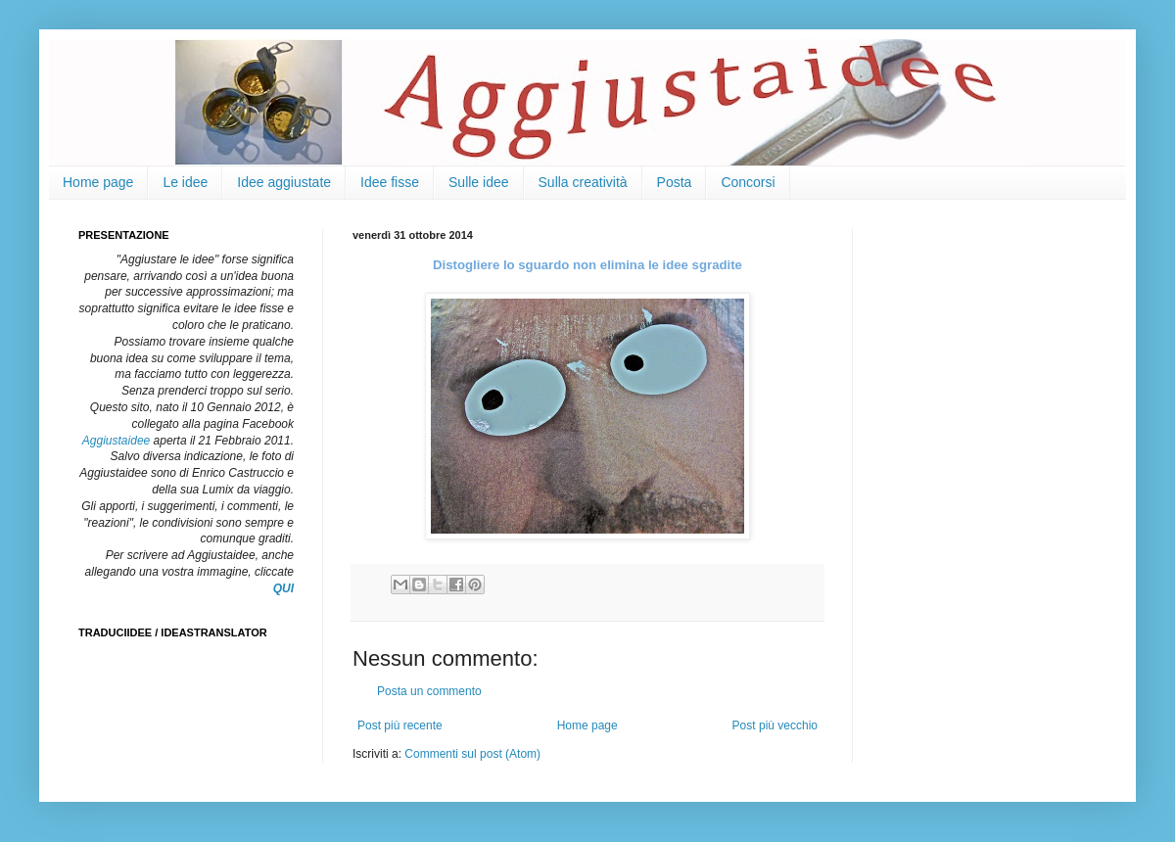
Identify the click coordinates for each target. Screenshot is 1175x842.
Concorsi (748, 182)
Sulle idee (478, 182)
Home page (98, 182)
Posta (674, 182)
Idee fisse (389, 182)
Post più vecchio (775, 725)
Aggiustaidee (116, 440)
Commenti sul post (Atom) (472, 754)
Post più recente (400, 725)
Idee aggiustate (284, 182)
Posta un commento (429, 691)
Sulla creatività (583, 182)
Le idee (185, 182)
